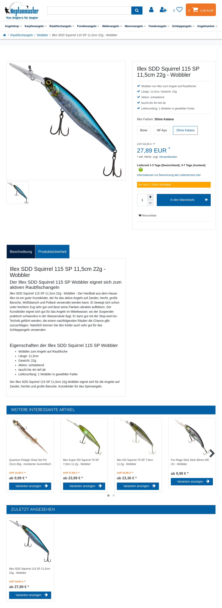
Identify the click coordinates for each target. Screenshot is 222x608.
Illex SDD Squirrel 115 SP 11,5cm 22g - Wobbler (29, 570)
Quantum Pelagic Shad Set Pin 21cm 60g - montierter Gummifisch (30, 462)
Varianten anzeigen (31, 486)
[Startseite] (5, 35)
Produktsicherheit (52, 252)
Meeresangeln (135, 26)
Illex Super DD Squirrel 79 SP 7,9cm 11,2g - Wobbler (81, 462)
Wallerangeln (112, 26)
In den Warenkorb (188, 200)
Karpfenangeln (35, 26)
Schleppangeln (183, 26)
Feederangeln (159, 26)
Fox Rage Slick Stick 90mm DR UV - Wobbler (190, 462)
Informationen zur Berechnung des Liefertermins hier (169, 175)
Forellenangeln (88, 26)
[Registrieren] (163, 9)
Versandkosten (167, 156)
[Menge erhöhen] (150, 197)
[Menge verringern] (150, 203)
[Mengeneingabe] (142, 200)
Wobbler (42, 35)
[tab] (21, 251)
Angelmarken (207, 26)
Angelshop (13, 26)
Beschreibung (21, 252)
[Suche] (136, 11)
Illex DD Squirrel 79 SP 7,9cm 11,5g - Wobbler (135, 462)
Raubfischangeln (61, 26)
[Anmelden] (152, 9)
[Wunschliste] (178, 9)
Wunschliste (147, 215)
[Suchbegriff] (89, 11)
